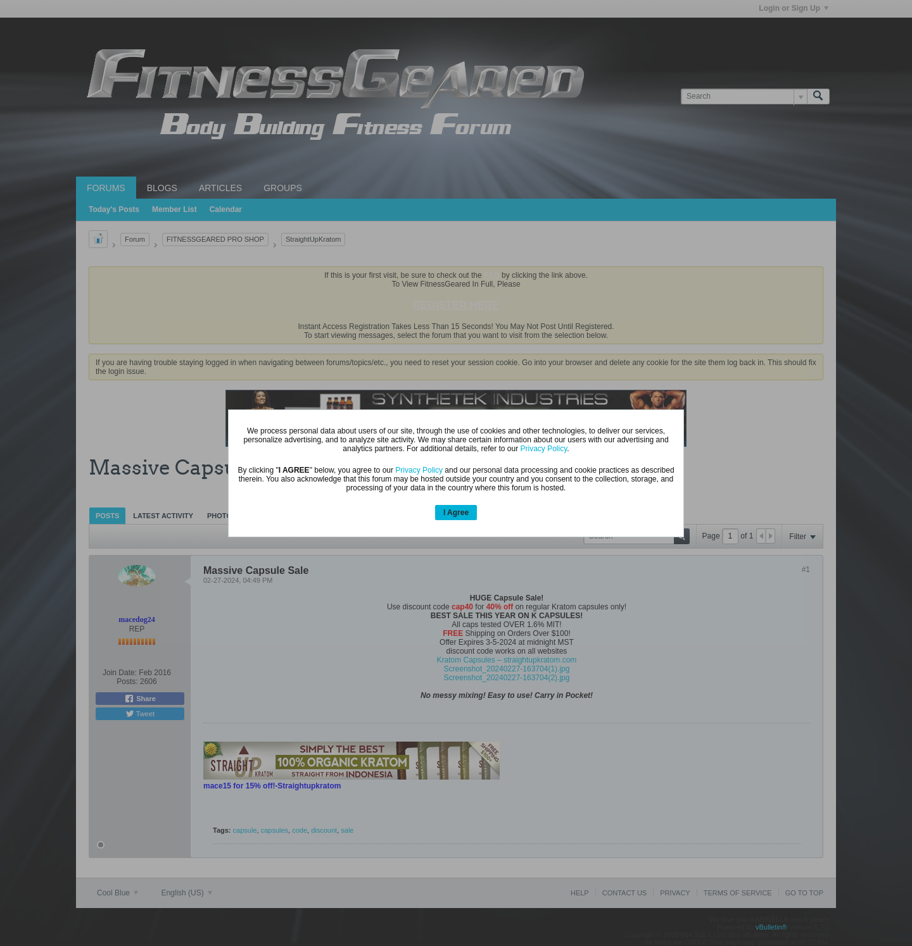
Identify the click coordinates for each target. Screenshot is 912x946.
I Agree (456, 512)
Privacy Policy (544, 448)
